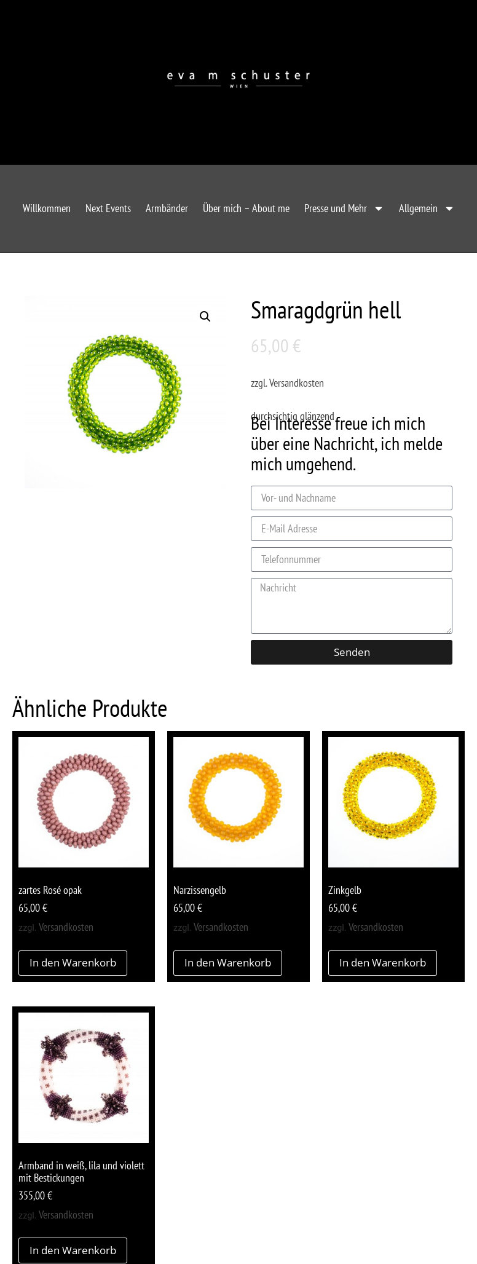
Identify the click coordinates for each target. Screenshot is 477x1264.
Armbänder (167, 208)
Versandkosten (296, 383)
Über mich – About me (246, 208)
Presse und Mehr (344, 208)
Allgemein (427, 208)
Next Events (108, 208)
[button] (205, 317)
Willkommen (47, 208)
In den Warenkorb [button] (73, 962)
